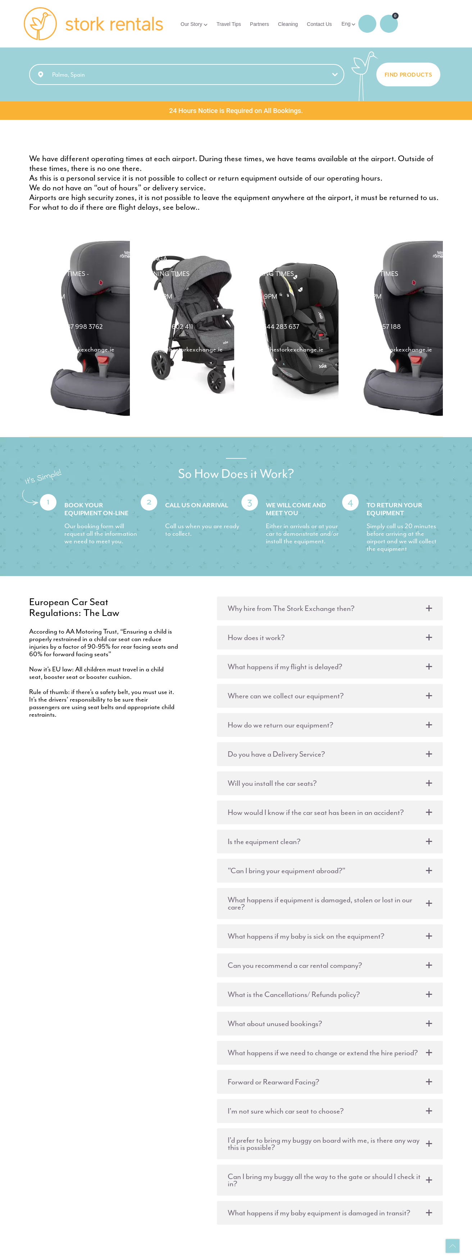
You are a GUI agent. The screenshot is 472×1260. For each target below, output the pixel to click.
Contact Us (319, 24)
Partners (259, 24)
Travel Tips (229, 24)
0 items (389, 24)
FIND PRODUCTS (409, 75)
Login (367, 24)
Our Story (191, 24)
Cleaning (288, 24)
